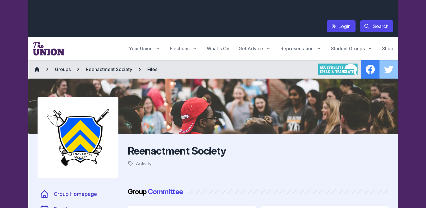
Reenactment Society (109, 69)
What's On (218, 48)
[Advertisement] (138, 18)
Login (341, 26)
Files (152, 69)
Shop (387, 48)
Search (376, 26)
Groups (63, 69)
